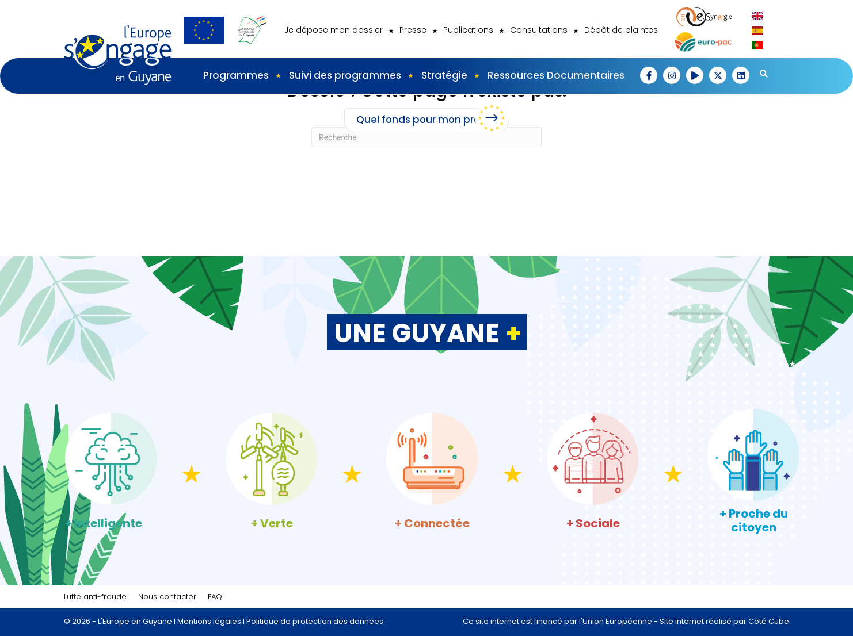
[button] (648, 75)
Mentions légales (209, 621)
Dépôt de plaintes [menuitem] (621, 30)
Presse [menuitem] (413, 30)
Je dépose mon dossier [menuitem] (333, 30)
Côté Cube (768, 621)
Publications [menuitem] (468, 30)
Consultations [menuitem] (539, 30)
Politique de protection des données (314, 621)
